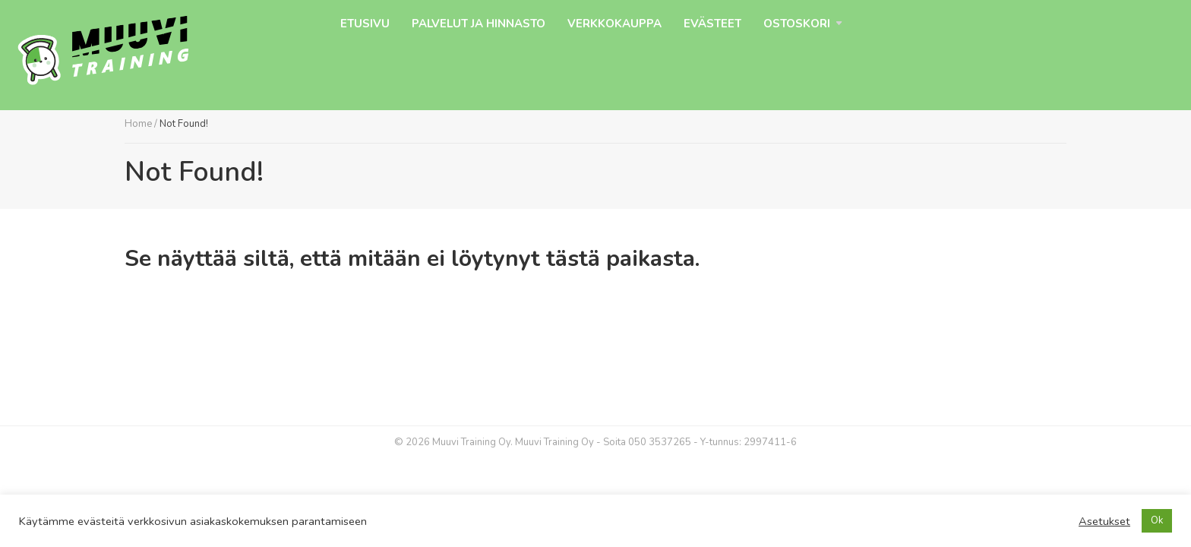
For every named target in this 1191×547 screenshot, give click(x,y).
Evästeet (712, 23)
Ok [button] (1157, 520)
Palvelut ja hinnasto (478, 23)
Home (138, 124)
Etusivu (365, 23)
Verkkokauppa (614, 23)
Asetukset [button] (1104, 521)
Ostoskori (796, 23)
